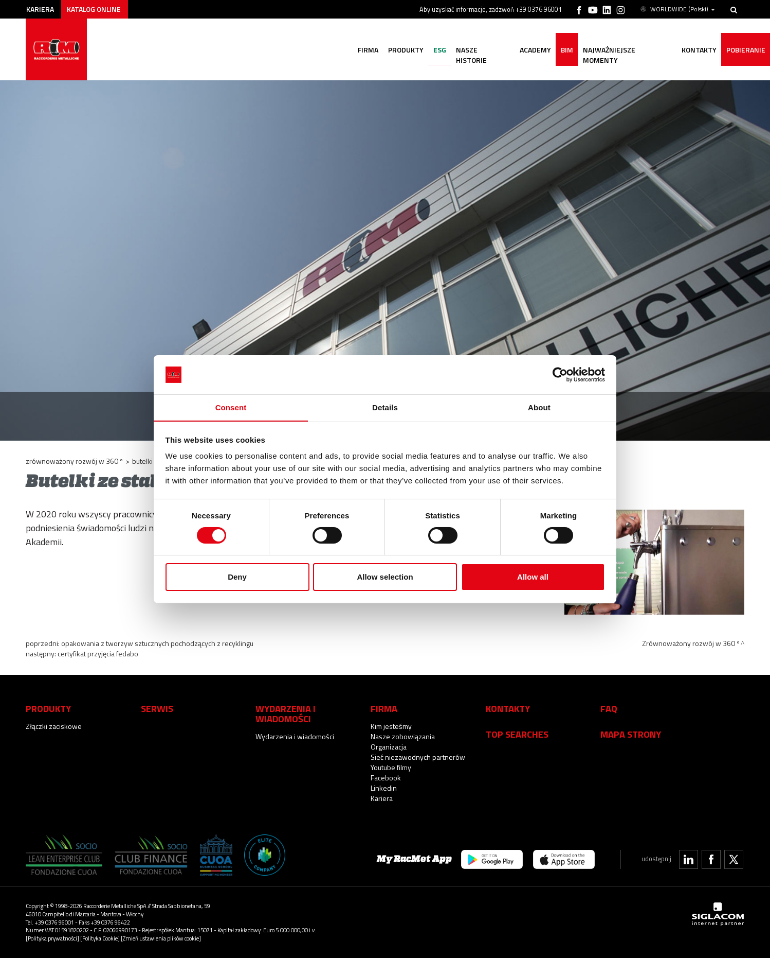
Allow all (532, 577)
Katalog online (95, 9)
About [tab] (539, 407)
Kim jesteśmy (391, 726)
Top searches (517, 734)
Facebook (386, 777)
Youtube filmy (391, 767)
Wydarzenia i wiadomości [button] (285, 713)
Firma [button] (363, 50)
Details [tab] (385, 407)
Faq (608, 708)
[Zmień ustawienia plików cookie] (161, 938)
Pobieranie (745, 50)
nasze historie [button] (480, 50)
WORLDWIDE (677, 9)
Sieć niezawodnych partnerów (418, 757)
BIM (565, 50)
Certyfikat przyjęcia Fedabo (98, 653)
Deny (237, 577)
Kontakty (508, 708)
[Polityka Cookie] (100, 938)
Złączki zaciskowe (54, 726)
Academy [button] (532, 50)
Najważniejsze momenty (625, 50)
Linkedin (384, 787)
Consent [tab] (231, 407)
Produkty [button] (401, 50)
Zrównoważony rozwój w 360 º (74, 461)
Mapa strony (630, 734)
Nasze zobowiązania (403, 736)
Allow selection (385, 577)
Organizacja (389, 746)
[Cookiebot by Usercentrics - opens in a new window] (560, 374)
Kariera (40, 9)
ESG (436, 50)
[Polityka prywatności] (52, 938)
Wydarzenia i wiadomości (294, 736)
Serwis (157, 708)
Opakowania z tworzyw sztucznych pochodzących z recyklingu (157, 643)
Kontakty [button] (698, 50)
